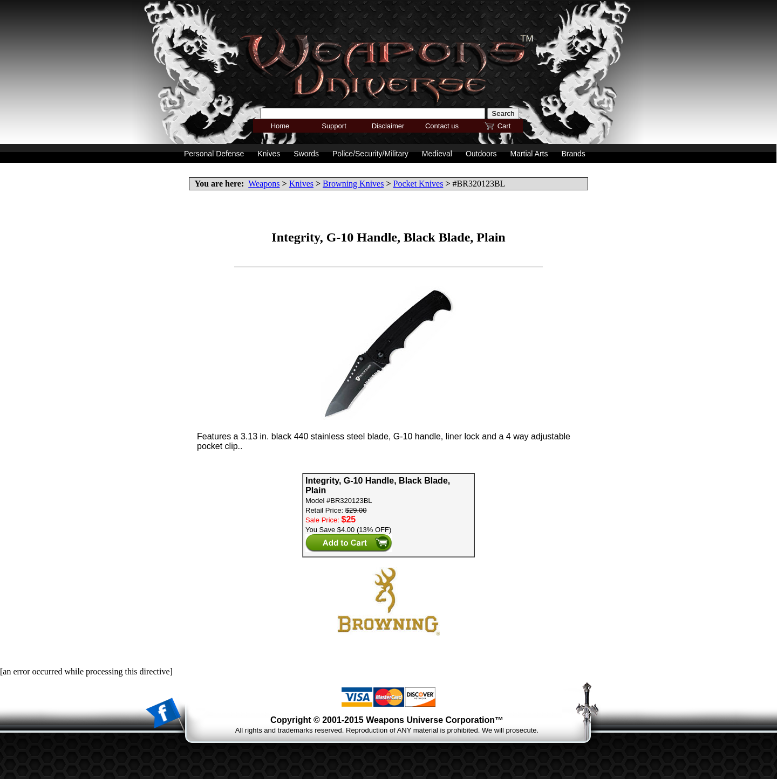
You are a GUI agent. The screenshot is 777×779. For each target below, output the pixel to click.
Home (280, 126)
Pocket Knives (418, 183)
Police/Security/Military (370, 153)
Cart (504, 126)
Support (334, 126)
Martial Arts (529, 153)
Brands (573, 153)
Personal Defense (214, 153)
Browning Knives (353, 183)
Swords (306, 153)
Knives (301, 183)
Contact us (442, 126)
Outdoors (481, 153)
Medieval (437, 153)
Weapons (264, 183)
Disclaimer (388, 126)
